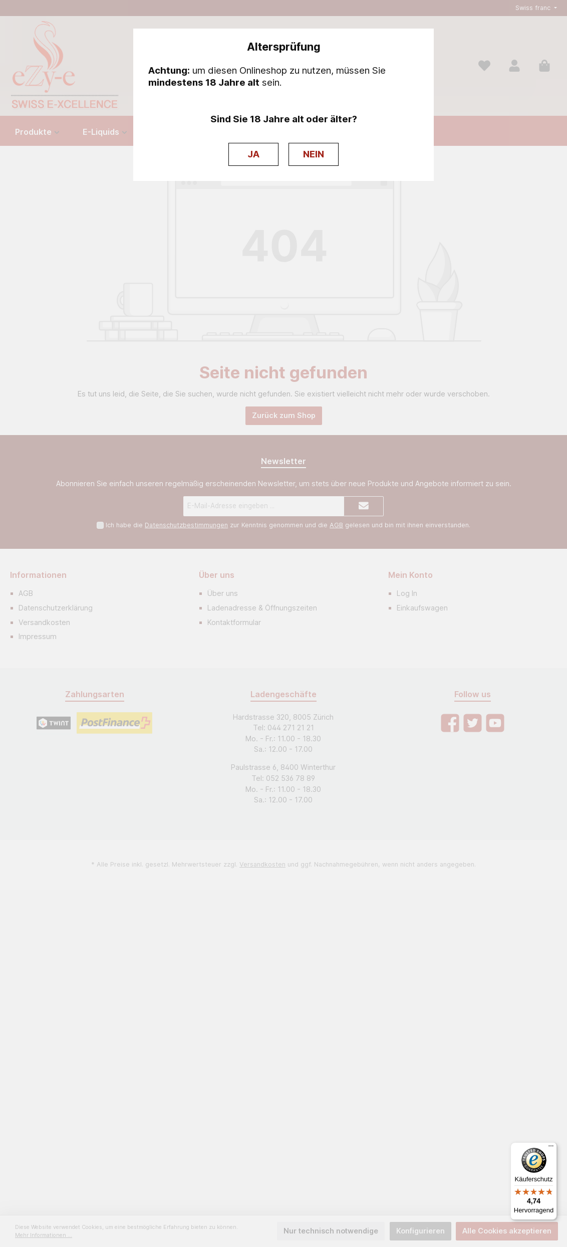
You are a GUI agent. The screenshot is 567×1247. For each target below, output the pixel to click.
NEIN (313, 154)
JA (253, 154)
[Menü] (551, 1148)
